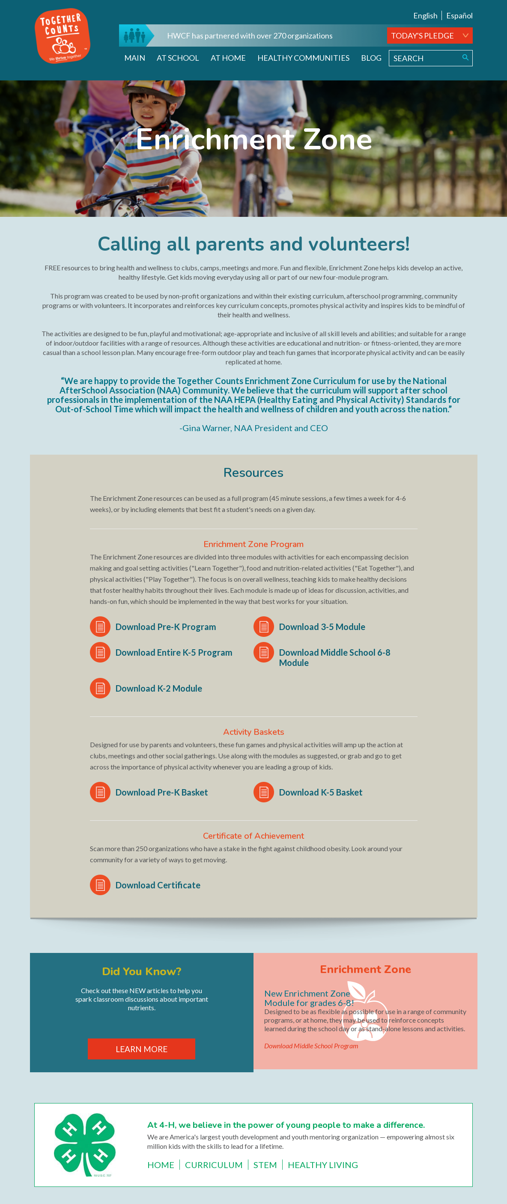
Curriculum (214, 1165)
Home (160, 1165)
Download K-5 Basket (321, 792)
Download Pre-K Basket (162, 792)
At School (178, 57)
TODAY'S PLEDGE (422, 35)
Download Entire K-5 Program (174, 652)
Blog (371, 57)
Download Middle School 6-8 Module (335, 657)
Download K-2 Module (159, 688)
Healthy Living (323, 1165)
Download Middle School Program (311, 1045)
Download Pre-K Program (166, 626)
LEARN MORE (141, 1049)
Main (134, 57)
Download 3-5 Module (322, 626)
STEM (265, 1165)
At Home (228, 57)
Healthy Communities (303, 57)
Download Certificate (158, 885)
